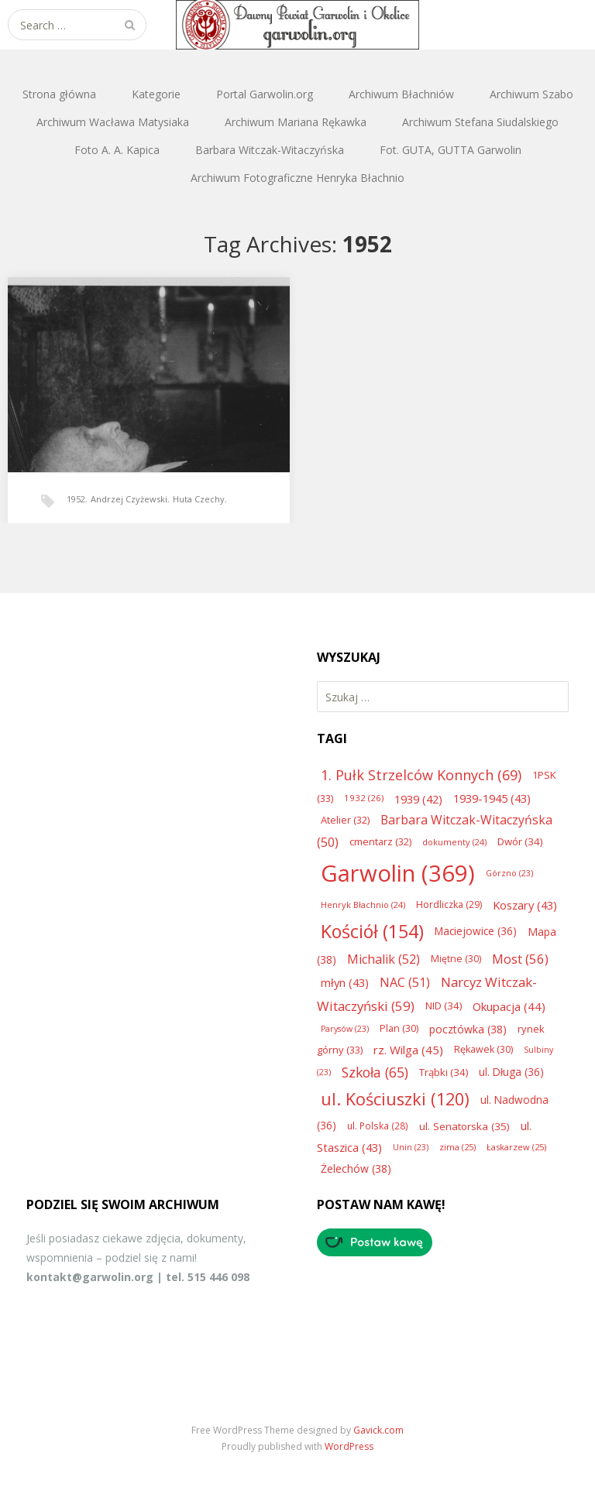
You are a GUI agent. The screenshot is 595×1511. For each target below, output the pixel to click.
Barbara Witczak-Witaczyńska (269, 149)
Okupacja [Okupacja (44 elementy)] (509, 1006)
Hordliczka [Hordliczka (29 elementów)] (449, 904)
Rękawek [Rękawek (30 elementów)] (483, 1049)
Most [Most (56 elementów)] (520, 959)
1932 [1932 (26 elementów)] (363, 797)
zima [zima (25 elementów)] (457, 1147)
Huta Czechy (199, 499)
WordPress (349, 1446)
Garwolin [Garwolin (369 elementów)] (398, 873)
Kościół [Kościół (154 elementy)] (372, 931)
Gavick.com (378, 1430)
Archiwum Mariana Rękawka (295, 122)
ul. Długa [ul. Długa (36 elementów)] (511, 1071)
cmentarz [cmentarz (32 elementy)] (380, 841)
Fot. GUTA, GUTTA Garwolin (450, 149)
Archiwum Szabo (531, 94)
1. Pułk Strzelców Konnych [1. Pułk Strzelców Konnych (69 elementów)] (421, 775)
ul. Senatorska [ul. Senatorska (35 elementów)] (464, 1126)
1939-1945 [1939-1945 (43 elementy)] (492, 798)
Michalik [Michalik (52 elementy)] (383, 959)
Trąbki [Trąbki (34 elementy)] (443, 1072)
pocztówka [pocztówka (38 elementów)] (468, 1029)
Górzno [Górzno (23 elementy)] (509, 873)
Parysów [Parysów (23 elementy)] (345, 1028)
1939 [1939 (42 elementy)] (418, 799)
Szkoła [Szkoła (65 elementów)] (375, 1072)
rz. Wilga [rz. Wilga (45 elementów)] (408, 1049)
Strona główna (59, 94)
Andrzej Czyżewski (129, 499)
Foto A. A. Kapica (117, 149)
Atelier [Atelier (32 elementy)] (345, 820)
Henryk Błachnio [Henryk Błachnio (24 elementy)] (363, 904)
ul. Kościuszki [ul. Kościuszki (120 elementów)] (395, 1099)
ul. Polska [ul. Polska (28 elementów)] (377, 1125)
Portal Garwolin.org (264, 94)
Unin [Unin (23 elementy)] (410, 1147)
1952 (76, 499)
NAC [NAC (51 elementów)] (405, 982)
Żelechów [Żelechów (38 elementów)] (356, 1168)
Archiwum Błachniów (401, 94)
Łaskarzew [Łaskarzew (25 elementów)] (516, 1147)
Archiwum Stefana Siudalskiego (480, 122)
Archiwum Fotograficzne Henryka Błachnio (297, 177)
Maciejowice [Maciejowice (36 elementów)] (476, 930)
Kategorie (156, 94)
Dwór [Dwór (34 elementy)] (519, 841)
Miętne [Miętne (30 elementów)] (456, 958)
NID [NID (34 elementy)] (443, 1005)
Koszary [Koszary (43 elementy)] (525, 905)
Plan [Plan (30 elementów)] (399, 1028)
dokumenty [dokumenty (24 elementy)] (454, 842)
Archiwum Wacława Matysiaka (112, 122)
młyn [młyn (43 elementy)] (345, 982)
